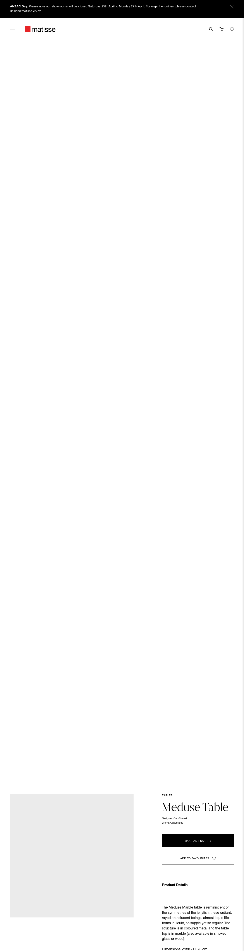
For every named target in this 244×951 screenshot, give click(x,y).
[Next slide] (233, 406)
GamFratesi (180, 818)
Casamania (176, 823)
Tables (167, 795)
